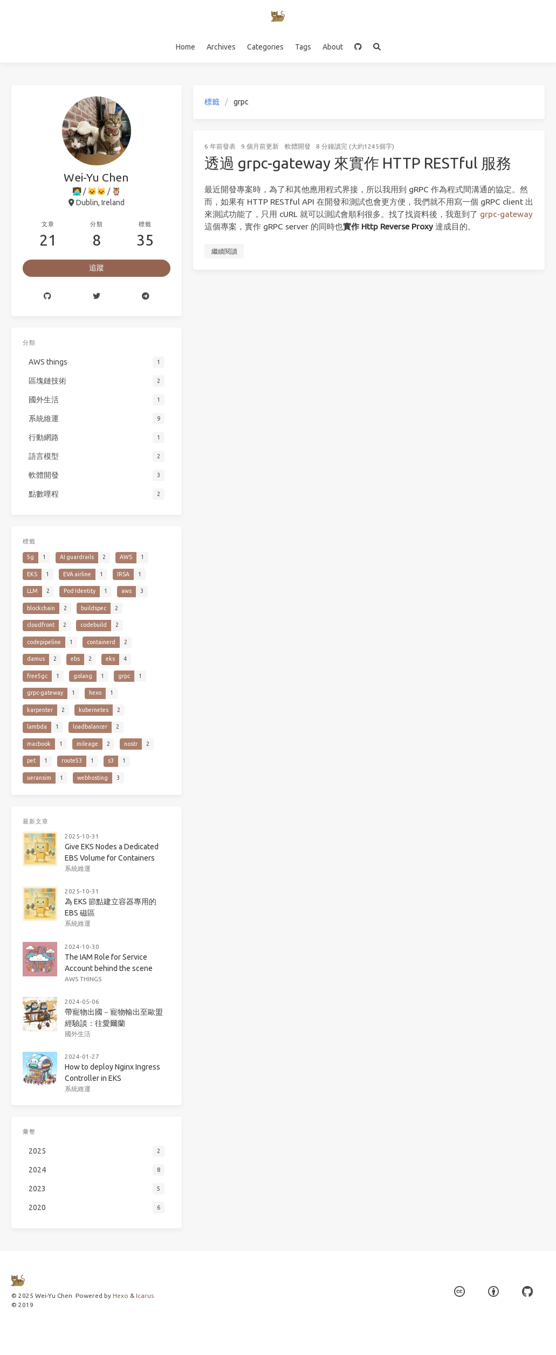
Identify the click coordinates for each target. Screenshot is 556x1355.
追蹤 (96, 267)
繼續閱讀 (224, 251)
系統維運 (78, 867)
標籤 (211, 101)
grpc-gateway (506, 214)
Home (185, 47)
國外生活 (78, 1029)
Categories (265, 47)
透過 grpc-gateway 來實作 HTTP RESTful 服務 (357, 163)
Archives (221, 47)
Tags (303, 47)
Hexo (120, 1295)
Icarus (145, 1295)
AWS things (83, 976)
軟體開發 (298, 146)
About (332, 47)
